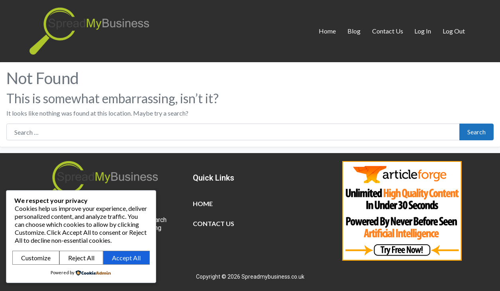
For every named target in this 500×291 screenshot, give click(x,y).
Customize (36, 258)
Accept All (126, 258)
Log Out (454, 31)
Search (476, 132)
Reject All (81, 258)
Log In (422, 31)
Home (327, 31)
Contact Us (387, 31)
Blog (354, 31)
